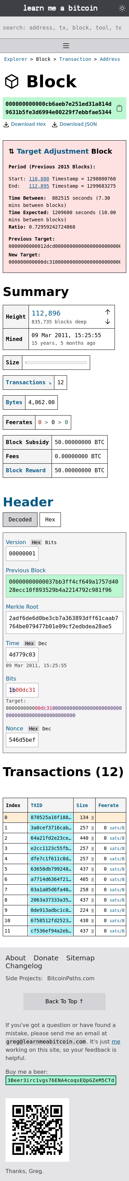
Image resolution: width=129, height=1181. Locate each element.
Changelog (24, 966)
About (16, 958)
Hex (50, 519)
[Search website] (64, 27)
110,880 (39, 178)
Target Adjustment (53, 151)
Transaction (75, 59)
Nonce (14, 728)
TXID (36, 805)
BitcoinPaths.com (71, 978)
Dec (43, 643)
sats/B (117, 828)
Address (110, 59)
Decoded (20, 519)
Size (82, 805)
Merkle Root (22, 607)
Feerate (108, 805)
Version (16, 542)
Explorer (15, 59)
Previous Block (26, 570)
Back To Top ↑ (64, 1001)
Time (12, 643)
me (115, 1041)
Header (28, 502)
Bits (51, 542)
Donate (46, 958)
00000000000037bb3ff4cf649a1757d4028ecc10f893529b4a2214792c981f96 (63, 585)
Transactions (26, 382)
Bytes (14, 402)
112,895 (39, 186)
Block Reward (26, 470)
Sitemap (80, 958)
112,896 (46, 313)
